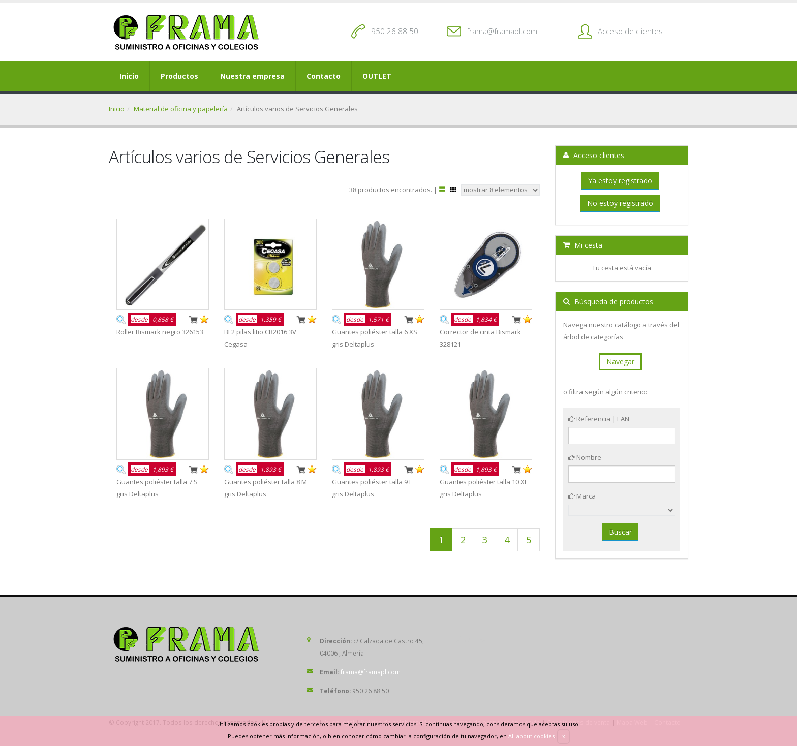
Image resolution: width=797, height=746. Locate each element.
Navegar (620, 361)
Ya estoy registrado (620, 180)
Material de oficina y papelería (181, 108)
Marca (582, 496)
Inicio (129, 76)
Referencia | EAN (598, 418)
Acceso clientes (593, 155)
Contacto (323, 76)
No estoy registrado (620, 203)
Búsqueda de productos (608, 301)
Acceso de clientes (630, 31)
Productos (179, 76)
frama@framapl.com (502, 31)
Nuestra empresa (252, 76)
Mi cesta (582, 245)
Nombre (584, 457)
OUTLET (376, 76)
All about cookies (531, 736)
